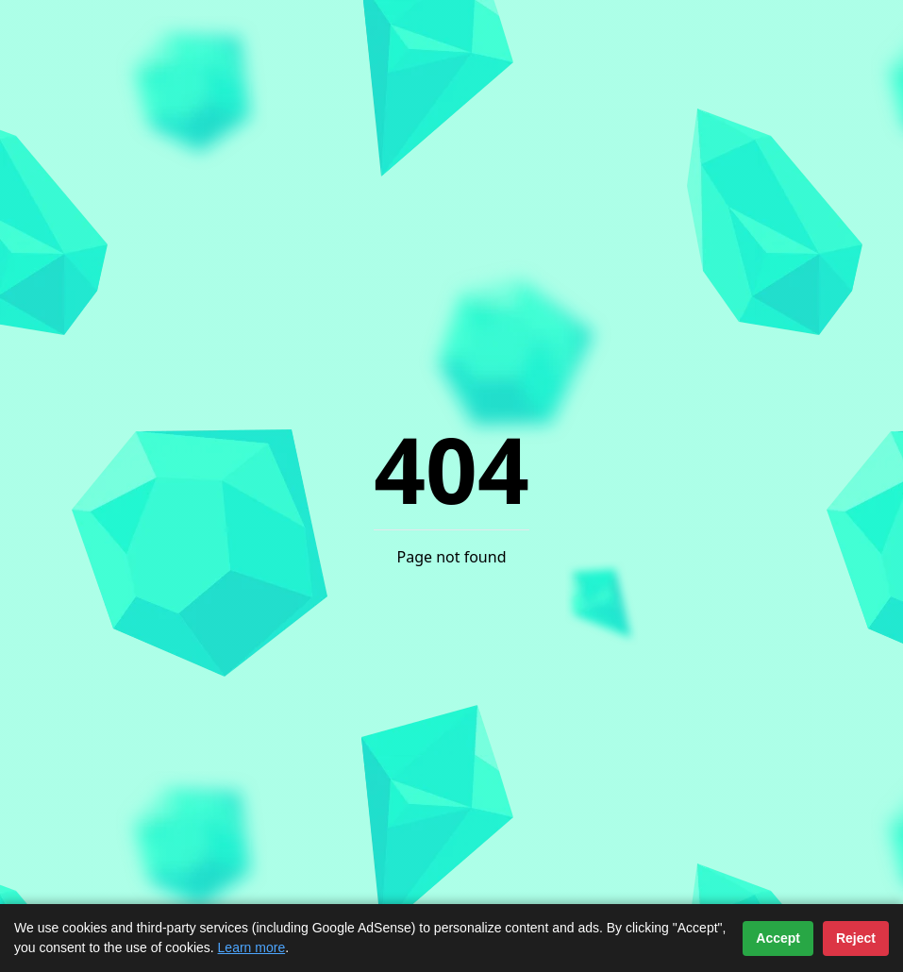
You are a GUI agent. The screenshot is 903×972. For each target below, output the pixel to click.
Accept (778, 938)
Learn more (252, 947)
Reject (856, 938)
